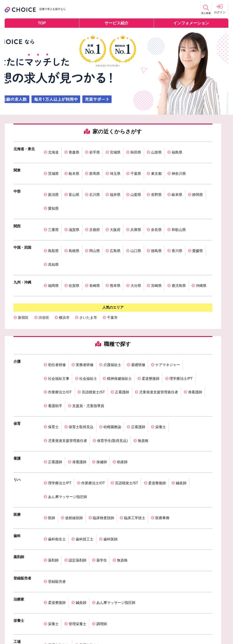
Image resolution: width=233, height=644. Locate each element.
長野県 (156, 179)
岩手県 (94, 149)
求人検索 (202, 9)
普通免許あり (58, 496)
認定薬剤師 (77, 437)
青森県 (74, 149)
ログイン (219, 9)
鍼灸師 (181, 385)
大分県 (135, 238)
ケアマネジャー (167, 311)
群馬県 (94, 164)
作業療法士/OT (60, 325)
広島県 (115, 216)
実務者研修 (84, 311)
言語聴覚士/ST (93, 325)
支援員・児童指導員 (88, 333)
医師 (51, 407)
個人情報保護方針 (38, 627)
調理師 (101, 481)
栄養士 (160, 348)
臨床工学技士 (134, 407)
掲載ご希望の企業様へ (91, 627)
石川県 (94, 179)
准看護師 (195, 325)
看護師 (44, 540)
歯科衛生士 (57, 422)
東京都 (156, 164)
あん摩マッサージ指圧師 (67, 392)
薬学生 (101, 437)
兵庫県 (135, 201)
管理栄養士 (77, 481)
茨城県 (53, 164)
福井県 (115, 179)
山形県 (156, 149)
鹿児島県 (179, 238)
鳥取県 (53, 216)
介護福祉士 (112, 311)
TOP (42, 23)
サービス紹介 (116, 23)
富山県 (74, 179)
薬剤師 (53, 437)
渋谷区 (44, 267)
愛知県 (53, 186)
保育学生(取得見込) (112, 355)
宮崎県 (156, 238)
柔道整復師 (150, 318)
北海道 (53, 149)
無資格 (143, 355)
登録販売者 (57, 451)
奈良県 (156, 201)
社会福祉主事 (58, 318)
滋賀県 (74, 201)
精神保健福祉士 (119, 318)
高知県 (53, 223)
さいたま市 (88, 267)
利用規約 (63, 627)
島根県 (74, 216)
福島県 (177, 149)
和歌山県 (179, 201)
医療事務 (162, 407)
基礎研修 (138, 311)
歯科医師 (110, 422)
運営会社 (13, 627)
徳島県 (156, 216)
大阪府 (115, 201)
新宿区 (23, 267)
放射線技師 (74, 407)
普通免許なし (90, 496)
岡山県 (94, 216)
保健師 (101, 370)
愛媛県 (197, 216)
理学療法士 (123, 540)
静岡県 (197, 179)
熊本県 (115, 238)
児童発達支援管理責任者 (158, 325)
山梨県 (135, 179)
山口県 (135, 216)
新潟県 (53, 179)
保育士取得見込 (81, 348)
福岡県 (53, 238)
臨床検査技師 (103, 407)
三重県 (53, 201)
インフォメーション (191, 23)
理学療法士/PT (181, 318)
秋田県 (135, 149)
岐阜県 (177, 179)
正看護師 (122, 325)
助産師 (122, 370)
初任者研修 (57, 311)
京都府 (94, 201)
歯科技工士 (84, 422)
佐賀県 (74, 238)
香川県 (177, 216)
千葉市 (112, 267)
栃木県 (74, 164)
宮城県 (115, 149)
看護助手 (55, 333)
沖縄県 (201, 238)
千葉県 (135, 164)
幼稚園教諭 (112, 348)
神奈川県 (179, 164)
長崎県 (94, 238)
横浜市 (64, 267)
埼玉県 (115, 164)
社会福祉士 (88, 318)
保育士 (53, 348)
